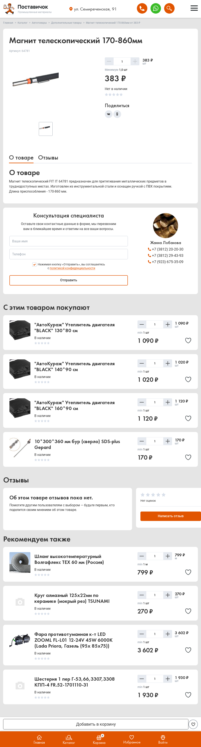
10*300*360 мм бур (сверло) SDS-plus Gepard (77, 444)
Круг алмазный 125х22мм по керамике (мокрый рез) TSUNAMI (72, 598)
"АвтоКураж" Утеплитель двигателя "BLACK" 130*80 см (74, 327)
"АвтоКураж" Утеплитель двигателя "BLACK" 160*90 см (74, 405)
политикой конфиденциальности (72, 268)
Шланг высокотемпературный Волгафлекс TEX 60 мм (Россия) (69, 559)
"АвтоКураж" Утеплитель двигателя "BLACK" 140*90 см (74, 366)
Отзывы (48, 157)
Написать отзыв (171, 516)
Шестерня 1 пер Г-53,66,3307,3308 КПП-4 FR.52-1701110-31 (74, 682)
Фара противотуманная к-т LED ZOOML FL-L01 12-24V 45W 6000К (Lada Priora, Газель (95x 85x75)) (73, 640)
